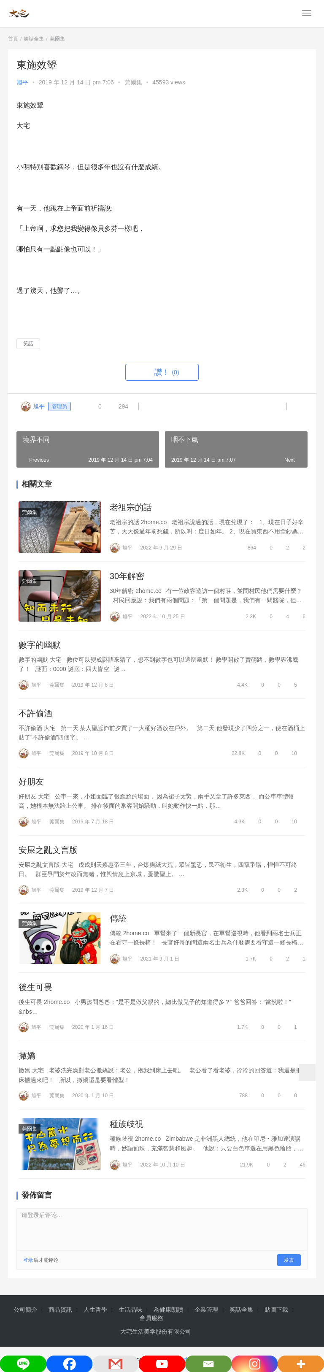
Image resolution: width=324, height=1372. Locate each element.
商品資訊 (60, 1309)
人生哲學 (95, 1309)
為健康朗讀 (168, 1309)
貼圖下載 (276, 1309)
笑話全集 (241, 1309)
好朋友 (31, 781)
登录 (28, 1260)
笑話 (28, 343)
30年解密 (127, 576)
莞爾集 (133, 82)
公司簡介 (25, 1309)
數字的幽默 (40, 644)
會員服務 (151, 1318)
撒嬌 (27, 1056)
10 (290, 753)
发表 (289, 1260)
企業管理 (206, 1309)
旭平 (22, 82)
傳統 (118, 918)
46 (298, 1165)
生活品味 (130, 1309)
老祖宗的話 (131, 507)
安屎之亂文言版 (48, 850)
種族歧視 (126, 1124)
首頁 (13, 39)
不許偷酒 (35, 713)
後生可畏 (35, 987)
